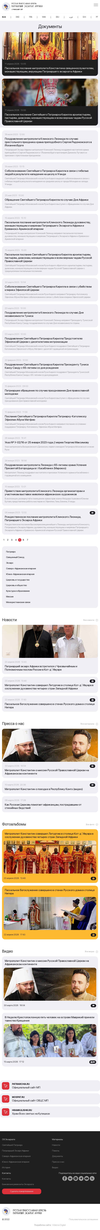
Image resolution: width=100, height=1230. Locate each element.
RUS (4, 17)
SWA (44, 17)
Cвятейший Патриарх (12, 1145)
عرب (71, 17)
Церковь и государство (18, 579)
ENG (17, 17)
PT (97, 17)
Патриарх (11, 551)
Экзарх (9, 563)
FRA (30, 17)
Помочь (55, 1150)
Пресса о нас (58, 1161)
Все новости (88, 620)
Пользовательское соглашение (83, 1219)
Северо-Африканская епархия (21, 568)
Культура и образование (18, 591)
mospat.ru (18, 1097)
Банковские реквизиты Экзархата (18, 1184)
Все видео (89, 951)
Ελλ (84, 17)
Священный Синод (15, 557)
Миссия (9, 596)
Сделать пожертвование (21, 1191)
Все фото (90, 824)
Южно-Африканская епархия (20, 574)
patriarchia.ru (21, 1084)
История (6, 1167)
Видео (55, 1167)
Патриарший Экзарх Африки (15, 1150)
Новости (56, 1145)
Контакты (6, 1178)
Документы (57, 1156)
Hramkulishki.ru (22, 1110)
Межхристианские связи (18, 602)
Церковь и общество (16, 585)
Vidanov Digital (59, 1225)
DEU (57, 17)
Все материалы (87, 724)
